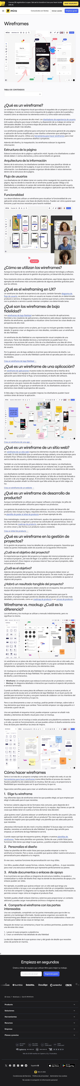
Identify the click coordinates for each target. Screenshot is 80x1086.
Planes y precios (40, 1035)
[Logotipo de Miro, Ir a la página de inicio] (11, 11)
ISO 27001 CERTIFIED (35, 1044)
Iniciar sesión (57, 11)
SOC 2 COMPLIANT (48, 1044)
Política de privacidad (40, 1076)
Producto (40, 1004)
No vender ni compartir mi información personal (39, 1080)
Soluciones (40, 1010)
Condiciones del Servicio (22, 1076)
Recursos (40, 1023)
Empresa (40, 1029)
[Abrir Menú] (3, 10)
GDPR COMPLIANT (60, 1044)
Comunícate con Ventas (40, 11)
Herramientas (40, 1017)
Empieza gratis (71, 11)
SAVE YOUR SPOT (70, 4)
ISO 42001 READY (22, 1044)
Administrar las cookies (58, 1076)
